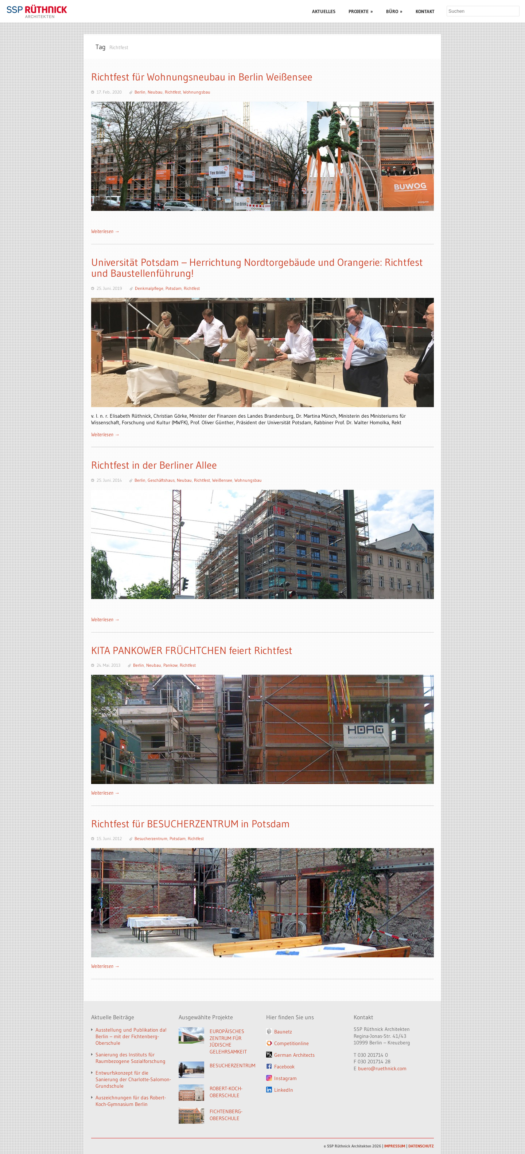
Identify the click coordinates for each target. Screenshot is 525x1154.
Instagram (285, 1078)
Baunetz (283, 1031)
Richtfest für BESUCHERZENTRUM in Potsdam (190, 824)
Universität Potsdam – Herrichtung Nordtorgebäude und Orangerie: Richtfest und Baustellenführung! (257, 268)
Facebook (284, 1066)
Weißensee (222, 480)
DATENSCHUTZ (421, 1146)
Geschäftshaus (161, 480)
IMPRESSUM (394, 1146)
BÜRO (394, 11)
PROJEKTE (361, 11)
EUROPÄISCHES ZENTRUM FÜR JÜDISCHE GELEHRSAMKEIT (228, 1041)
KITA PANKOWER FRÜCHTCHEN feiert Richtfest (191, 650)
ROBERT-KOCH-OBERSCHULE (226, 1092)
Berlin (140, 92)
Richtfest (173, 92)
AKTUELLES (323, 11)
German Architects (294, 1055)
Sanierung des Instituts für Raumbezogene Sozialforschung (131, 1057)
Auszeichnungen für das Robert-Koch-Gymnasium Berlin (131, 1100)
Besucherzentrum (151, 838)
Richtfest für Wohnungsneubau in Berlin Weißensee (201, 77)
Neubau (155, 92)
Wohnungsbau (196, 92)
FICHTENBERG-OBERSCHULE (226, 1115)
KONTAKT (425, 11)
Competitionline (291, 1043)
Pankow (170, 665)
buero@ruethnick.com (382, 1068)
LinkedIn (283, 1090)
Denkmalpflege (149, 288)
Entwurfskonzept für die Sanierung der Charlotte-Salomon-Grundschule (133, 1079)
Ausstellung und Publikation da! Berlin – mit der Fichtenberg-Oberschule (131, 1036)
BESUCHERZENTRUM (232, 1065)
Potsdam (174, 288)
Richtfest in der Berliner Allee (154, 465)
